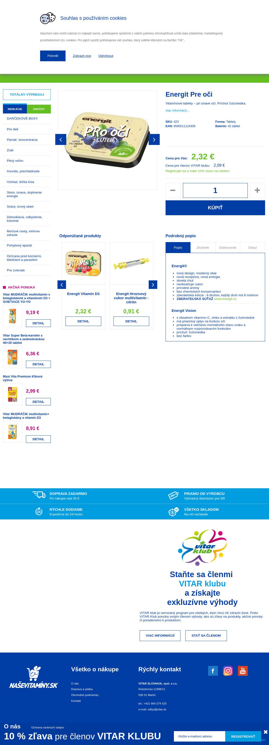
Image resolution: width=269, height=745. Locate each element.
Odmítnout (106, 56)
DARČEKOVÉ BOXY (22, 118)
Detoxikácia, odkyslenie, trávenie (25, 219)
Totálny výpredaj (27, 94)
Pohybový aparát (19, 245)
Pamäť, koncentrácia (22, 140)
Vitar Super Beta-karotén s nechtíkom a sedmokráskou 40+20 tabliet (24, 339)
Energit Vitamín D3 (83, 294)
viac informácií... (178, 110)
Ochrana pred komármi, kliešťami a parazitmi (24, 258)
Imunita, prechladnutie (23, 171)
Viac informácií (160, 635)
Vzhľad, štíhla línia (20, 182)
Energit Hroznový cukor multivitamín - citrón (131, 298)
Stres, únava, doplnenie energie (24, 194)
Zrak (10, 150)
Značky (39, 109)
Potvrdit (52, 56)
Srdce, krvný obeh (20, 206)
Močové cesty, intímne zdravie (23, 233)
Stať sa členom (206, 635)
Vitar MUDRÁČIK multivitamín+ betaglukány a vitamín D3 (26, 415)
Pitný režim (15, 161)
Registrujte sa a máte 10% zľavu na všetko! (198, 171)
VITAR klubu (202, 583)
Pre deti (12, 129)
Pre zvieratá (16, 270)
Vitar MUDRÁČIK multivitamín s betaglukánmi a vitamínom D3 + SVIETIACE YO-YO (26, 298)
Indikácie (15, 109)
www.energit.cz (225, 299)
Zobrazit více (82, 56)
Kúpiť (215, 207)
